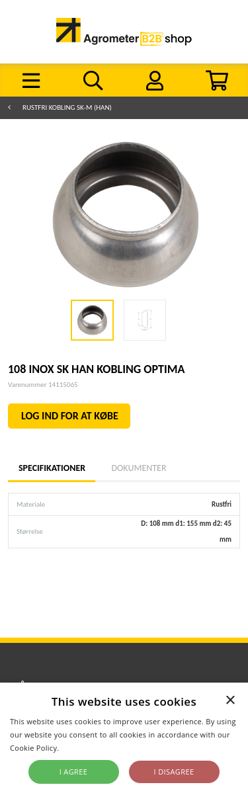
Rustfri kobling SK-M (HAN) (67, 107)
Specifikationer (52, 468)
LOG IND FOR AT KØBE (69, 415)
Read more (81, 748)
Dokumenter (138, 468)
